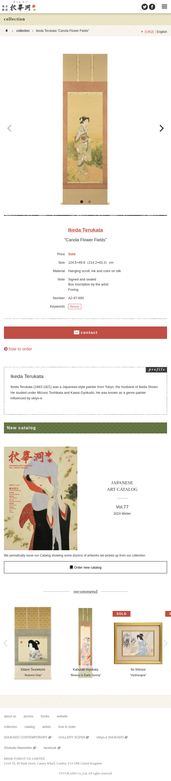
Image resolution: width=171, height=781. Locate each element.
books (45, 716)
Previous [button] (9, 128)
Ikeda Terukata (85, 230)
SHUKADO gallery (18, 6)
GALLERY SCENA (72, 737)
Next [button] (162, 128)
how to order (20, 349)
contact (89, 332)
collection (22, 31)
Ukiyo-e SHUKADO (110, 737)
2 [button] (89, 202)
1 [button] (81, 202)
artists (46, 727)
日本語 (149, 32)
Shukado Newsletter (18, 748)
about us (10, 716)
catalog (29, 727)
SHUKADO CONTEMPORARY (25, 737)
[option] (85, 128)
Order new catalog (88, 567)
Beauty (74, 306)
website (62, 716)
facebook (50, 748)
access (28, 716)
